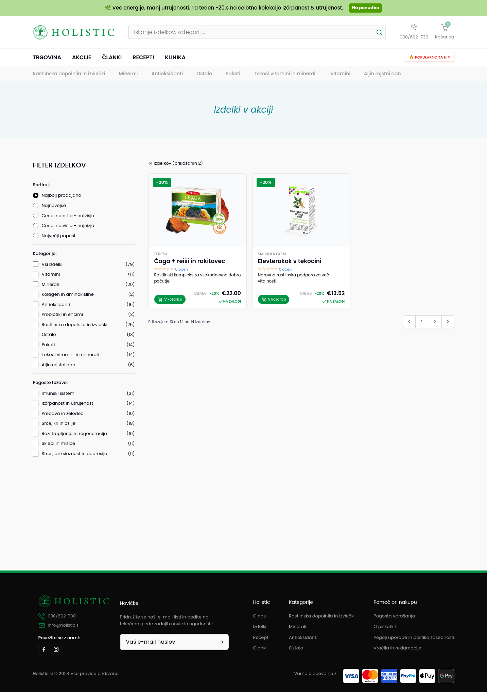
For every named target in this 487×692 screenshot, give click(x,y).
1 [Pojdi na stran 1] (421, 323)
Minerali (128, 74)
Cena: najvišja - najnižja (68, 227)
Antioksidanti (167, 74)
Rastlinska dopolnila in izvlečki (69, 74)
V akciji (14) (54, 523)
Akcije (81, 58)
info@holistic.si (59, 625)
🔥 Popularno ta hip (429, 58)
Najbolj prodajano (61, 196)
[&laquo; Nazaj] (409, 323)
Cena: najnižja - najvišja (68, 216)
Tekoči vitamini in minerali (285, 74)
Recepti (143, 58)
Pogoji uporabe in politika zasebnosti (413, 637)
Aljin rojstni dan (382, 74)
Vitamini (340, 74)
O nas (259, 616)
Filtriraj (83, 541)
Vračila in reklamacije (397, 648)
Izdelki (259, 626)
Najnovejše (54, 207)
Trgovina (47, 58)
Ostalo (204, 74)
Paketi (233, 74)
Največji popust (59, 237)
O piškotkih (385, 626)
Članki (112, 58)
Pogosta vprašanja (394, 616)
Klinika (175, 58)
